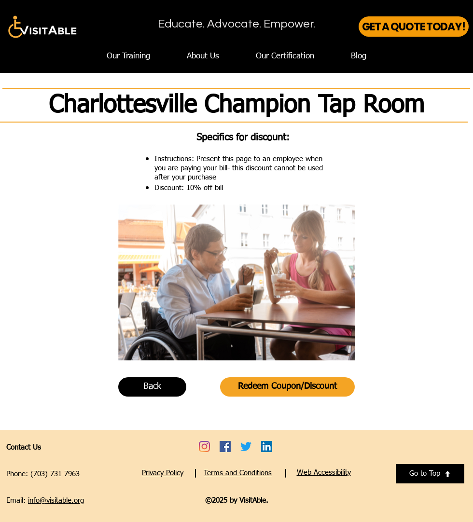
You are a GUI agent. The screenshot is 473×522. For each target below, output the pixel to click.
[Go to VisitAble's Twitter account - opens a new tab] (245, 446)
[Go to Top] (430, 473)
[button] (324, 472)
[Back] (152, 387)
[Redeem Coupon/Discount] (287, 387)
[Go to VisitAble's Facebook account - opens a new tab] (225, 446)
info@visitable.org (56, 500)
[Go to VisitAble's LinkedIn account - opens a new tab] (266, 446)
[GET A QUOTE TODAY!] (414, 26)
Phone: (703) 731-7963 (43, 474)
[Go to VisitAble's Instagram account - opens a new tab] (204, 446)
